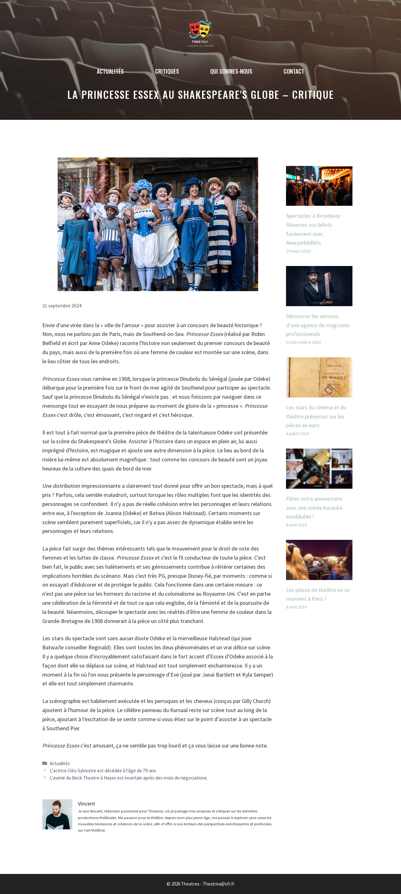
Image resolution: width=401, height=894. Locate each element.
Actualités (110, 71)
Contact (294, 71)
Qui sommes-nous (231, 71)
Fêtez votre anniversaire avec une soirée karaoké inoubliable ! (314, 507)
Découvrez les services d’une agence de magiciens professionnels (318, 325)
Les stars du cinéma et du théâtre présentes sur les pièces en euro (316, 416)
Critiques (167, 71)
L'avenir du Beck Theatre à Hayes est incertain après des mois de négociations (128, 778)
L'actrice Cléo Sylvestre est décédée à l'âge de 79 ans (103, 771)
